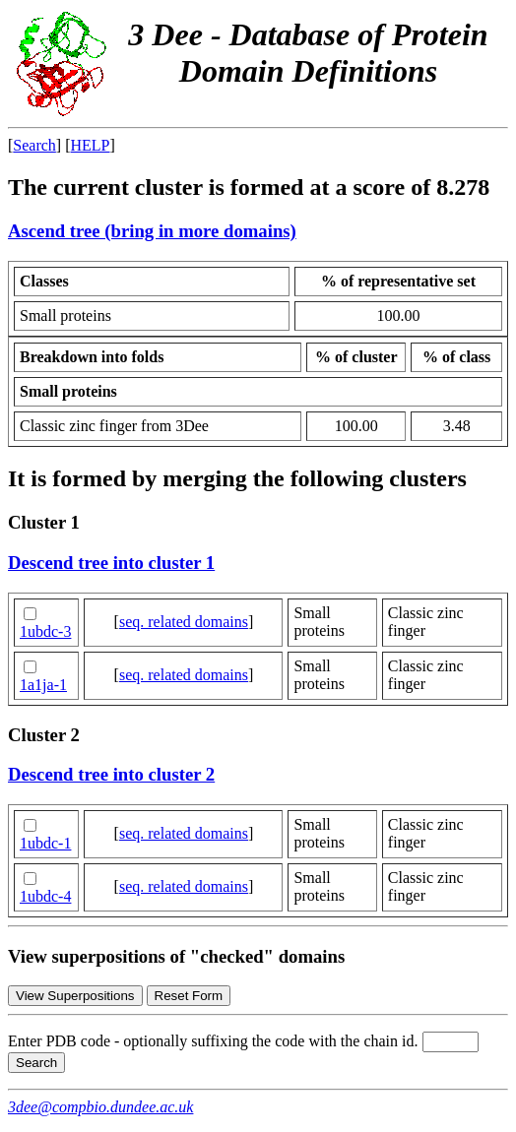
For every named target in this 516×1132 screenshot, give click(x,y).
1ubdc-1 (45, 843)
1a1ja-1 (43, 684)
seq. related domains (183, 621)
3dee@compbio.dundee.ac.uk (100, 1107)
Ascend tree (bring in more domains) (152, 230)
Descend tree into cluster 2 (111, 774)
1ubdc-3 (45, 631)
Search (34, 145)
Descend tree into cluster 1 (111, 562)
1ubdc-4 (45, 896)
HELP (90, 145)
